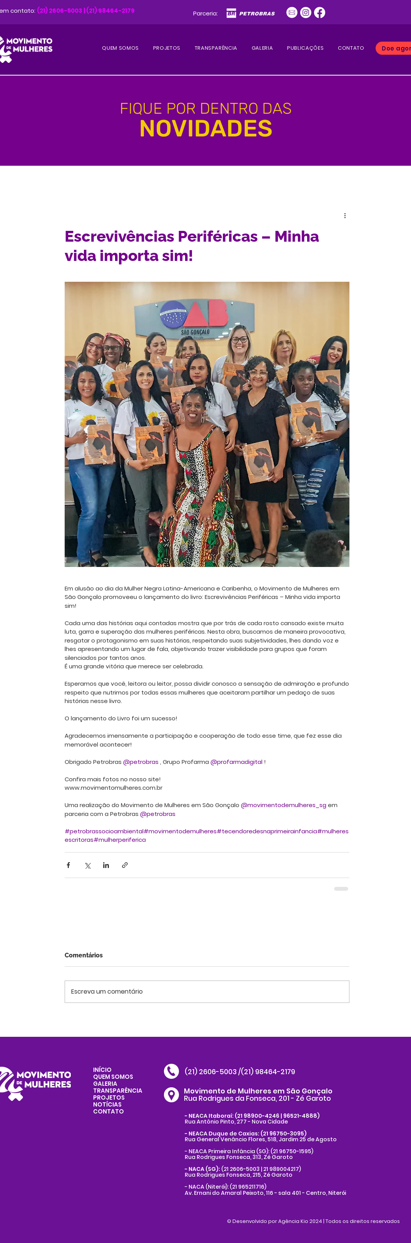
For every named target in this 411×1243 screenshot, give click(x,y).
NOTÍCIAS (107, 1104)
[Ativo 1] (291, 12)
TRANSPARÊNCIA (117, 1091)
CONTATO (108, 1111)
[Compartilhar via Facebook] (68, 865)
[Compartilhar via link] (125, 865)
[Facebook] (319, 12)
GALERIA (105, 1084)
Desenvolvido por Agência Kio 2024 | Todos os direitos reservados (316, 1221)
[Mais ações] (344, 215)
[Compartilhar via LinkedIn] (106, 865)
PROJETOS (109, 1097)
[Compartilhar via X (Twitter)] (87, 865)
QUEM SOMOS (113, 1077)
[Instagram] (305, 12)
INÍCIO (102, 1070)
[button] (305, 48)
